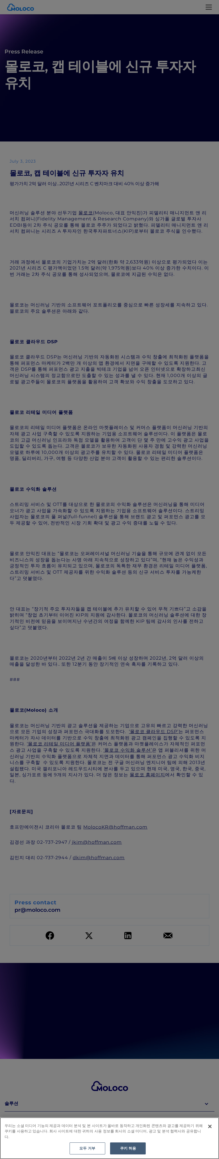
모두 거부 (87, 1148)
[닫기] (210, 1126)
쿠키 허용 (128, 1148)
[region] (109, 1138)
